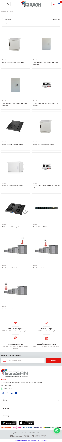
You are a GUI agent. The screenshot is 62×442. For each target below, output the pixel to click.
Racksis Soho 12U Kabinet (9, 268)
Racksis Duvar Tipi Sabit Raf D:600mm (12, 144)
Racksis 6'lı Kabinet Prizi (40, 227)
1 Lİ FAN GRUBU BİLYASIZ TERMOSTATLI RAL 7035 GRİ (45, 104)
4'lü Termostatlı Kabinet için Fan (11, 227)
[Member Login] (53, 4)
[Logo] (31, 4)
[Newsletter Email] (23, 360)
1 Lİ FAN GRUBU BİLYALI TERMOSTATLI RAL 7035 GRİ (46, 186)
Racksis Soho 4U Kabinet (9, 309)
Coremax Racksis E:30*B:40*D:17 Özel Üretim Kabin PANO (45, 63)
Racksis (11, 11)
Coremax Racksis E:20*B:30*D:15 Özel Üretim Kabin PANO (14, 104)
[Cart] (59, 4)
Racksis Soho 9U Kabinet (40, 268)
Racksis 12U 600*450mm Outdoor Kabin (13, 62)
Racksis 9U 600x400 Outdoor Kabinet (43, 144)
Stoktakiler (8, 19)
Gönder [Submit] (53, 360)
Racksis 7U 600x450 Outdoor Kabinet (12, 185)
